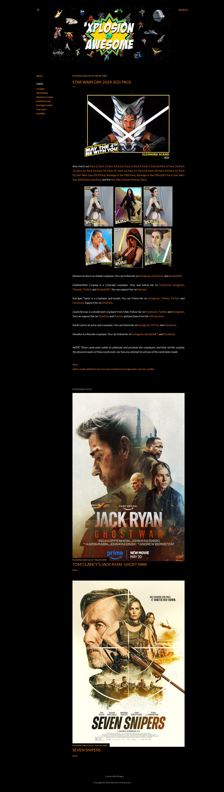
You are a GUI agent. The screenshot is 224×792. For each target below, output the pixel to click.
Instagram (145, 275)
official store (156, 316)
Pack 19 (152, 170)
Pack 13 (91, 170)
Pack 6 (137, 166)
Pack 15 (111, 170)
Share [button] (39, 75)
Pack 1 (93, 166)
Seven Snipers (86, 749)
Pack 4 (120, 166)
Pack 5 (128, 166)
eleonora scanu (44, 97)
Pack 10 (173, 166)
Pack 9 (163, 166)
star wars (41, 109)
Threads (77, 289)
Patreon (141, 289)
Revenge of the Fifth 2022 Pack (154, 175)
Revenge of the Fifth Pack (121, 175)
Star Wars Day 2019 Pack (91, 175)
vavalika (40, 113)
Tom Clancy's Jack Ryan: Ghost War (109, 564)
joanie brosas (43, 101)
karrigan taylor (44, 105)
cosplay (40, 88)
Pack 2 (102, 166)
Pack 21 (173, 170)
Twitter (87, 289)
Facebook (157, 275)
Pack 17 (132, 170)
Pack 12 (81, 170)
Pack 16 (122, 170)
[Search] (183, 10)
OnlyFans (107, 302)
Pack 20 (162, 170)
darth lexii (42, 92)
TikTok (175, 298)
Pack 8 (155, 166)
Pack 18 (142, 170)
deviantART (175, 275)
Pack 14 (101, 170)
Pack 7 (146, 166)
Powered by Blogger (112, 776)
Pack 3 (111, 166)
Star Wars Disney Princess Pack (128, 179)
